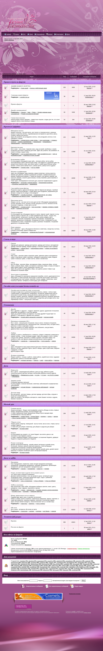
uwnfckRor (42, 568)
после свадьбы (45, 341)
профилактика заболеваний (40, 387)
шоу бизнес (46, 511)
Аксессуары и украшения (19, 274)
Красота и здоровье (12, 126)
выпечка (43, 416)
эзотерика (25, 491)
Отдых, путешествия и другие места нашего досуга (27, 473)
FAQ (23, 34)
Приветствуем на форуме (14, 82)
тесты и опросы (40, 503)
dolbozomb (24, 562)
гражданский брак (34, 341)
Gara (69, 568)
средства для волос (27, 143)
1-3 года (43, 375)
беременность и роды (27, 375)
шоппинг (31, 511)
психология (24, 511)
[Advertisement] (51, 58)
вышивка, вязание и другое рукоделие (47, 490)
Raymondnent (24, 568)
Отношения (9, 305)
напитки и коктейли (33, 418)
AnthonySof (96, 564)
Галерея (8, 34)
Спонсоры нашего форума (19, 95)
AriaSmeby (65, 570)
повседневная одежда (37, 248)
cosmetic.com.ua (24, 97)
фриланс (56, 360)
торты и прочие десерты (19, 418)
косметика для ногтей (22, 208)
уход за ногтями (36, 207)
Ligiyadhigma (69, 561)
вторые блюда (35, 416)
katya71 (89, 179)
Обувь (13, 263)
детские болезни (25, 387)
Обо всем (14, 507)
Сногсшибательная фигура (20, 188)
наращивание (37, 142)
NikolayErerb (28, 545)
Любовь (13, 333)
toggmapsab (40, 561)
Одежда (13, 243)
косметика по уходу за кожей (31, 155)
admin (89, 529)
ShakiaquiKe (86, 564)
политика (38, 511)
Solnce (89, 523)
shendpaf (33, 568)
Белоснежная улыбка (18, 159)
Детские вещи (15, 392)
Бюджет (13, 432)
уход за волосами (44, 140)
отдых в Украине (38, 481)
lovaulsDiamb (87, 568)
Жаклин (89, 88)
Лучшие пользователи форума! (30, 114)
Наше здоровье (16, 227)
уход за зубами (35, 167)
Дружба (13, 309)
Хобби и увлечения (17, 485)
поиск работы (48, 360)
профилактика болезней (36, 232)
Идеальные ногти (16, 200)
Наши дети (14, 370)
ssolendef (87, 561)
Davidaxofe (89, 113)
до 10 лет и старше (53, 375)
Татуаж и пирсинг (17, 212)
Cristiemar (42, 562)
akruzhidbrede (70, 562)
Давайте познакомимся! (19, 110)
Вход (67, 34)
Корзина (13, 521)
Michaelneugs (43, 567)
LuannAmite (52, 568)
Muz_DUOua (56, 564)
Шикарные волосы (17, 131)
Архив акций (24, 88)
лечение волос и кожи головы (29, 140)
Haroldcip (22, 561)
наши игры (24, 503)
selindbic (45, 565)
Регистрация (58, 34)
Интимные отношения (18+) (20, 321)
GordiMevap (33, 567)
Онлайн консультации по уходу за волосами (25, 290)
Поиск (30, 34)
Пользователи (39, 34)
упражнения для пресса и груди (21, 196)
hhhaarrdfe (26, 565)
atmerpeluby (76, 564)
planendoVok (14, 562)
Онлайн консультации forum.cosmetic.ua (21, 286)
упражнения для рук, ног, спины (43, 195)
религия (53, 511)
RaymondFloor (46, 564)
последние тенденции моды (20, 184)
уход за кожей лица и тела (28, 154)
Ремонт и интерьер (17, 443)
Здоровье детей (16, 380)
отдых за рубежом (50, 481)
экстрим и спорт (16, 491)
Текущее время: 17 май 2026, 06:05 (13, 38)
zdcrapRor (13, 568)
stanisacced (24, 564)
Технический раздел (12, 517)
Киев (29, 112)
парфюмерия (33, 184)
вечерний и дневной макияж (29, 182)
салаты (50, 416)
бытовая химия (24, 428)
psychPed (33, 562)
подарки (46, 468)
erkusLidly (62, 567)
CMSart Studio (87, 612)
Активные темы (21, 73)
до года (37, 375)
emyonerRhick (36, 565)
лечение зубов (25, 167)
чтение (23, 490)
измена (54, 341)
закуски (56, 416)
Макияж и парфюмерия (19, 171)
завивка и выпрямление (24, 142)
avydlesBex (77, 568)
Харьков (23, 112)
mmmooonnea (36, 570)
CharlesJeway (89, 97)
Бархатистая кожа (17, 147)
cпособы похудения (26, 195)
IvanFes (64, 565)
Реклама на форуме (17, 527)
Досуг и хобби (10, 458)
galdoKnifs (59, 561)
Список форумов (9, 40)
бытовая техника (24, 452)
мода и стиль (20, 250)
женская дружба (48, 317)
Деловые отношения (17, 355)
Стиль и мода (9, 239)
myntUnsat (75, 570)
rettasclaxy (54, 567)
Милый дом (9, 404)
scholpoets (72, 565)
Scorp (88, 231)
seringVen (16, 565)
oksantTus (50, 561)
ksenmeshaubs (24, 570)
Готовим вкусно (16, 408)
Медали (49, 34)
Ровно (34, 112)
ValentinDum (72, 567)
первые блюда (25, 416)
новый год (40, 468)
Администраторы (72, 548)
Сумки (13, 254)
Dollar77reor (55, 565)
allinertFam (46, 570)
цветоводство (31, 490)
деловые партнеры (26, 360)
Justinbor (50, 562)
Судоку (16, 34)
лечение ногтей (25, 207)
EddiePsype (82, 567)
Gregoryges (14, 564)
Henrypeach (56, 570)
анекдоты (31, 503)
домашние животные (36, 491)
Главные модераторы (84, 548)
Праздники (14, 462)
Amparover (14, 570)
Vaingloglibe (81, 562)
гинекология (24, 232)
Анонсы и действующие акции (38, 88)
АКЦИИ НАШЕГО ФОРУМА (20, 86)
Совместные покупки (18, 118)
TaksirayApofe (34, 564)
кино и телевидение (26, 481)
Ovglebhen (66, 564)
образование (15, 376)
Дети (6, 366)
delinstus (81, 565)
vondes (89, 193)
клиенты (36, 360)
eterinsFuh (79, 561)
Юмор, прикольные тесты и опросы (23, 495)
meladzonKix (14, 567)
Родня (13, 345)
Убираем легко (16, 422)
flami (89, 138)
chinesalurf (61, 568)
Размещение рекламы (74, 593)
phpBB (73, 611)
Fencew (90, 562)
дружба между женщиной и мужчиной (31, 317)
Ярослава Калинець (89, 278)
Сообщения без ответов (9, 73)
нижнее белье (25, 248)
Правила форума (16, 104)
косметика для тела (37, 196)
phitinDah (23, 567)
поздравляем (31, 468)
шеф (41, 360)
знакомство (24, 341)
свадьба (23, 468)
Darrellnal (31, 561)
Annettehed (60, 562)
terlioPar (89, 565)
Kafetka (89, 478)
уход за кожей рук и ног (44, 154)
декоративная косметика (46, 182)
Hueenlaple (92, 567)
